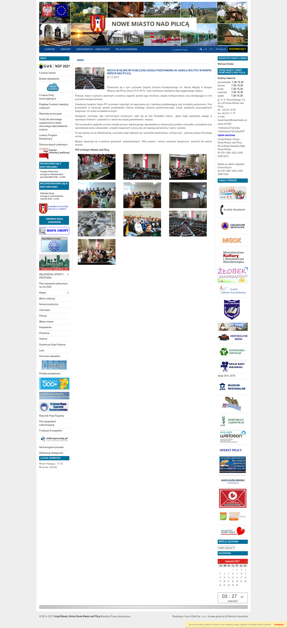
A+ (211, 49)
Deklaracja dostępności (51, 453)
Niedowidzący (237, 49)
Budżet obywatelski (49, 78)
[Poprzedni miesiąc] (219, 561)
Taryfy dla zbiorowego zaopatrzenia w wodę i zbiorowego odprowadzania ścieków (53, 124)
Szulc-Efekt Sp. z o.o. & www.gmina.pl (204, 616)
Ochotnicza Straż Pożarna (52, 344)
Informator (44, 310)
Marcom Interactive (238, 616)
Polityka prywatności (49, 373)
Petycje (43, 315)
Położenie (44, 333)
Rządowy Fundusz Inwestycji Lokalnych (53, 106)
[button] (67, 275)
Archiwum (221, 49)
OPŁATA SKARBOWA (126, 49)
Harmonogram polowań (51, 447)
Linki (41, 350)
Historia (43, 338)
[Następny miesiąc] (246, 561)
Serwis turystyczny (48, 304)
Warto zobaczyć (47, 298)
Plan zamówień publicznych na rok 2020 (53, 285)
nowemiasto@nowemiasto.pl (232, 120)
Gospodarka (45, 327)
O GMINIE (50, 49)
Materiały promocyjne (50, 113)
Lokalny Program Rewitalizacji (48, 137)
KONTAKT (66, 49)
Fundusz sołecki (47, 73)
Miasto (42, 292)
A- (206, 49)
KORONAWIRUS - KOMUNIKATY (93, 49)
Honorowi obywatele (49, 356)
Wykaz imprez (46, 321)
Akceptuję (278, 624)
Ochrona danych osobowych (53, 144)
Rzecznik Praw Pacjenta (51, 415)
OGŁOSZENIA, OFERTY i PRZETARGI (51, 276)
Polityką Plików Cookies (260, 624)
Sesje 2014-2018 (226, 375)
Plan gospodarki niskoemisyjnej (47, 423)
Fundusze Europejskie (50, 430)
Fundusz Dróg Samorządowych (47, 97)
